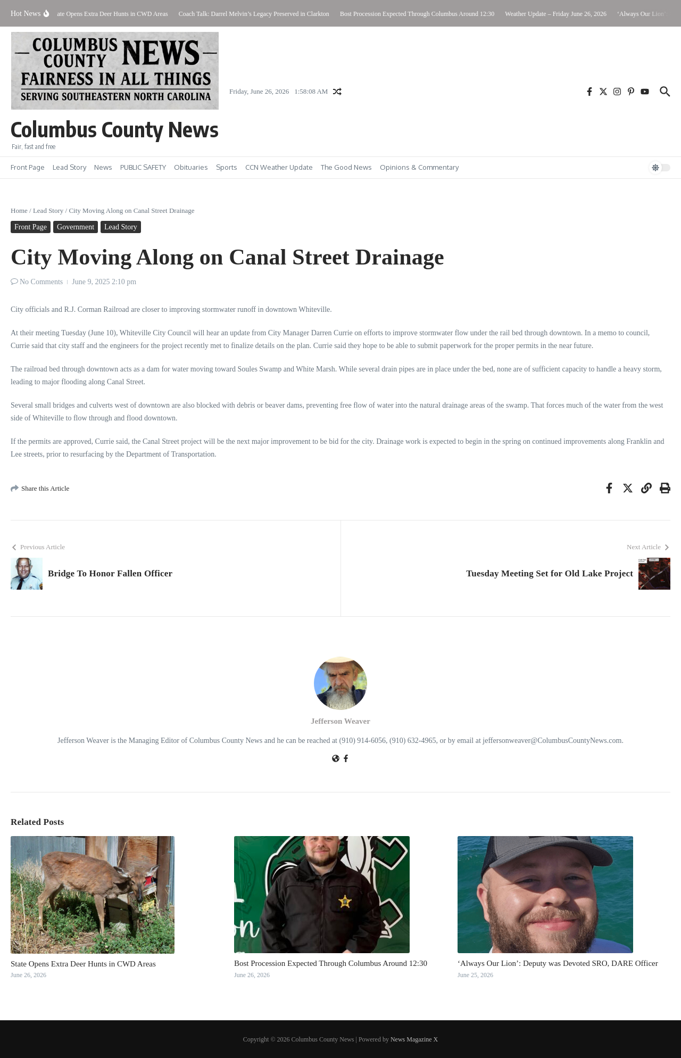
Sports (226, 167)
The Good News (346, 167)
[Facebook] (346, 760)
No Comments (41, 282)
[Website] (335, 760)
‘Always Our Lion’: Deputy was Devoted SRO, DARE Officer (558, 963)
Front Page (28, 167)
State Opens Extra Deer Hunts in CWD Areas (83, 964)
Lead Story (69, 167)
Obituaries (191, 167)
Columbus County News (115, 128)
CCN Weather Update (279, 167)
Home (19, 210)
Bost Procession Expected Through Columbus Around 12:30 (330, 963)
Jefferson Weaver (340, 721)
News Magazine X (414, 1039)
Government (75, 227)
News (103, 167)
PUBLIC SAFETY (143, 167)
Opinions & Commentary (419, 167)
